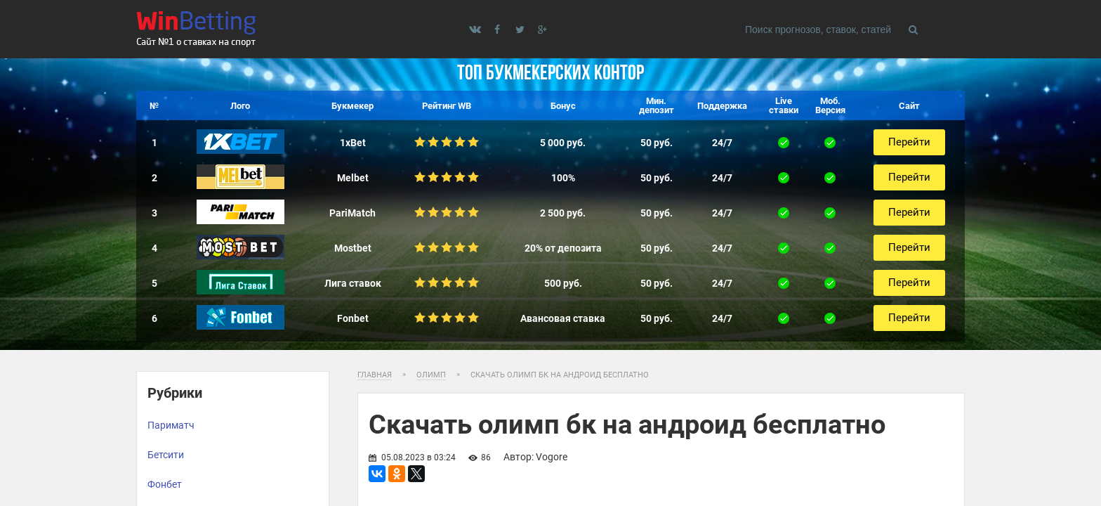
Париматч (171, 425)
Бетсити (165, 454)
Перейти (909, 142)
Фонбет (164, 484)
